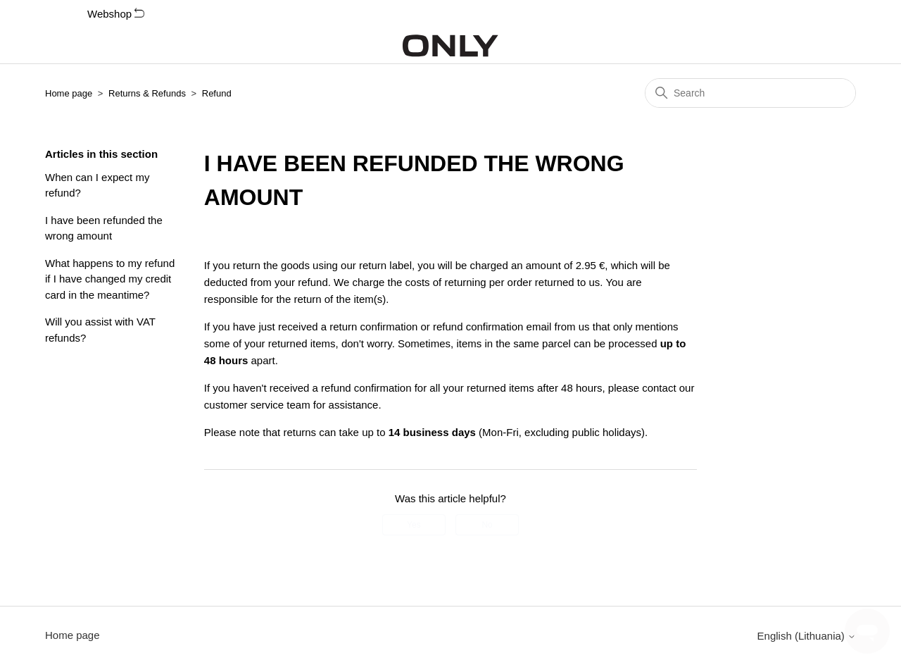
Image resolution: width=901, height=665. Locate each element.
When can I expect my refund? (97, 185)
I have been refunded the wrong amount (104, 228)
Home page (68, 93)
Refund (217, 93)
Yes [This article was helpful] (414, 525)
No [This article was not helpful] (486, 525)
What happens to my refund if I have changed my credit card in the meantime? (110, 279)
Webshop (115, 14)
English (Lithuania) (806, 636)
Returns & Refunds (147, 93)
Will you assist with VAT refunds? (100, 330)
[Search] (750, 93)
